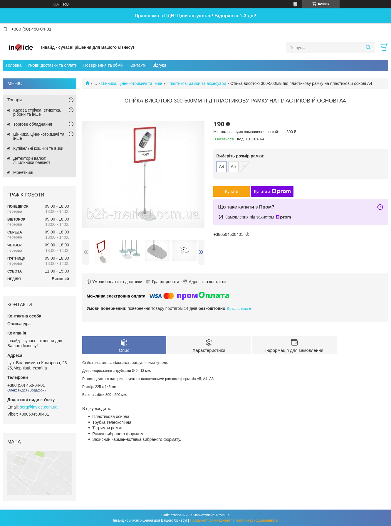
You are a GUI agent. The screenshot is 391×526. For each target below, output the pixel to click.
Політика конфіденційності (256, 520)
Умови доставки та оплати (52, 65)
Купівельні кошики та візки (38, 148)
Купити (231, 191)
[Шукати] (368, 47)
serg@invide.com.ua (39, 407)
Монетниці (23, 172)
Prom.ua (222, 515)
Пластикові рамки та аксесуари (196, 83)
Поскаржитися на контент (211, 520)
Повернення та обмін (103, 65)
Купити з (272, 191)
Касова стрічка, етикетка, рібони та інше (37, 112)
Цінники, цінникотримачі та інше (131, 83)
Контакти (138, 65)
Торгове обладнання (32, 124)
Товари (14, 99)
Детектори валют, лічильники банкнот (31, 160)
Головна (13, 65)
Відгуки (159, 65)
